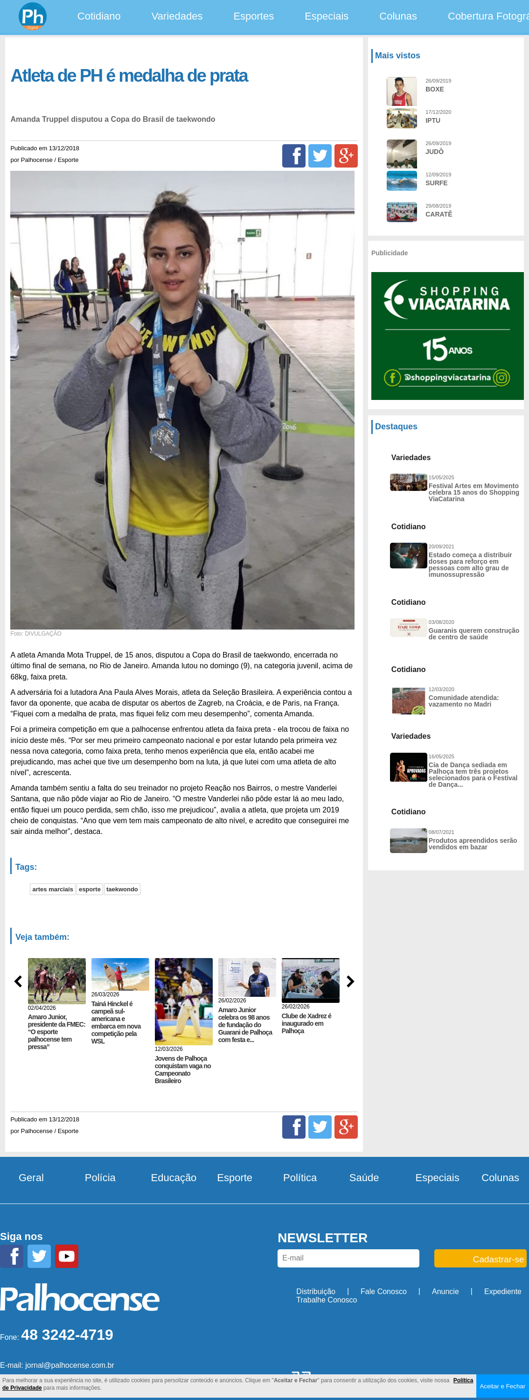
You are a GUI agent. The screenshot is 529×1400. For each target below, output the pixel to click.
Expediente (503, 1289)
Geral (31, 1175)
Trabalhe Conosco (326, 1297)
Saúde (364, 1175)
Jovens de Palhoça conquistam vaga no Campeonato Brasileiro (183, 1070)
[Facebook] (294, 156)
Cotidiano (99, 16)
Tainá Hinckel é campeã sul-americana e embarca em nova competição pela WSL (116, 1022)
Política (300, 1175)
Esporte (234, 1175)
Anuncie (445, 1289)
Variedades (177, 16)
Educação (174, 1175)
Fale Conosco (384, 1289)
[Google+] (346, 156)
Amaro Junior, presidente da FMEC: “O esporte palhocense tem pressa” (56, 1031)
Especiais (326, 16)
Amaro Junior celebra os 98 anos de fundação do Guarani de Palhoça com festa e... (245, 1024)
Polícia (100, 1175)
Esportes (253, 16)
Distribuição (315, 1289)
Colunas (398, 16)
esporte (90, 889)
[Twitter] (320, 156)
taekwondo (122, 889)
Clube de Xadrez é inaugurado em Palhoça (306, 1023)
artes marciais (52, 889)
